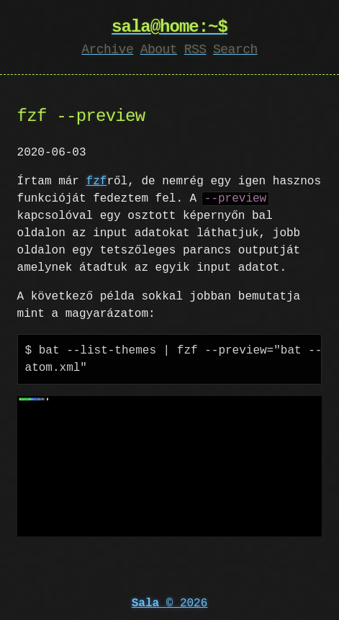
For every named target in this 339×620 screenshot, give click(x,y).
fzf (96, 181)
